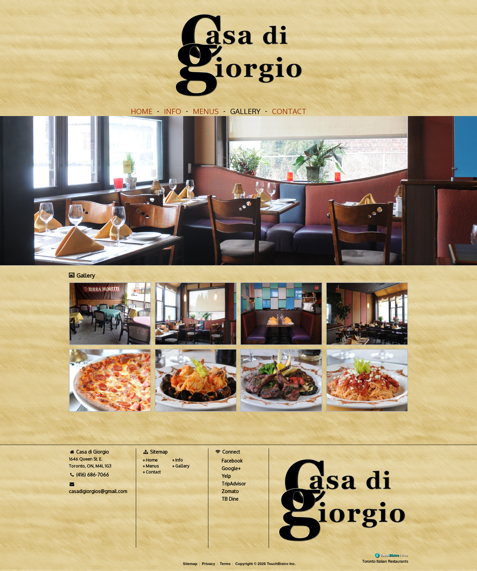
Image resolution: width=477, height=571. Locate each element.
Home (141, 111)
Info (172, 111)
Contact (289, 111)
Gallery (245, 111)
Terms (225, 564)
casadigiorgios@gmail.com (98, 488)
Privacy (208, 564)
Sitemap (190, 564)
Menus (206, 111)
